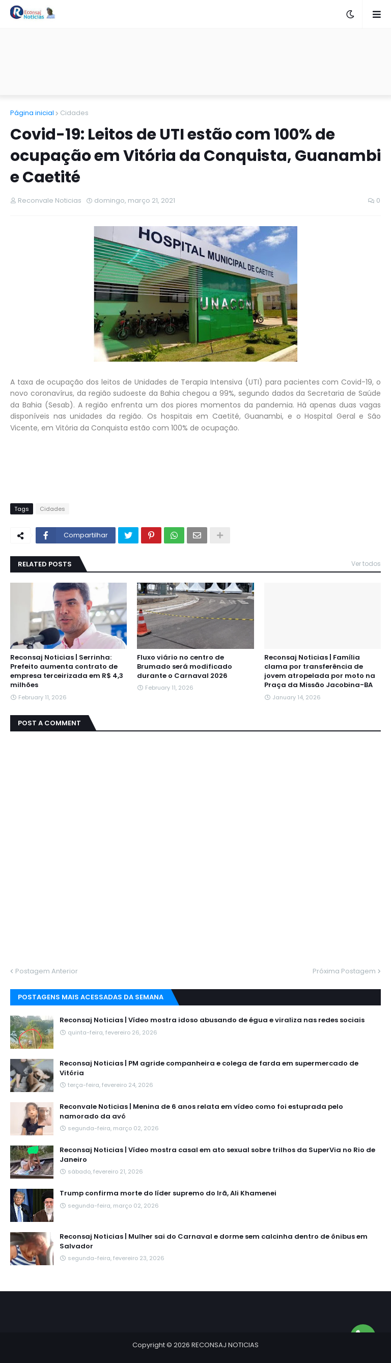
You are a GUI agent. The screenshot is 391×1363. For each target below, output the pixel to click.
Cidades (74, 113)
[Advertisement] (195, 62)
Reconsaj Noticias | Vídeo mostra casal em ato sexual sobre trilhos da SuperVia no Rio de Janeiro (217, 1155)
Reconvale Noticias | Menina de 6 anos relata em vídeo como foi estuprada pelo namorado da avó (201, 1111)
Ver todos (366, 563)
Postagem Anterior (46, 971)
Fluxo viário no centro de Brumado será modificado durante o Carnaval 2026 (184, 666)
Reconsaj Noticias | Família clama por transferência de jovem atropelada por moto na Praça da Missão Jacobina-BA (319, 671)
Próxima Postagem (344, 971)
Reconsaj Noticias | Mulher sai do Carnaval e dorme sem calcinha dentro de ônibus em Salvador (214, 1241)
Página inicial (32, 113)
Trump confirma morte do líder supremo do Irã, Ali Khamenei (168, 1193)
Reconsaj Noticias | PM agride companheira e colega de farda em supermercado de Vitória (209, 1068)
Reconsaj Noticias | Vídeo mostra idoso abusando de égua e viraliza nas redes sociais (212, 1020)
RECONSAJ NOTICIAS (225, 1345)
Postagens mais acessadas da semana (90, 997)
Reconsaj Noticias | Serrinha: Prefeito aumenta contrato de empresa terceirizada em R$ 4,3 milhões (66, 671)
